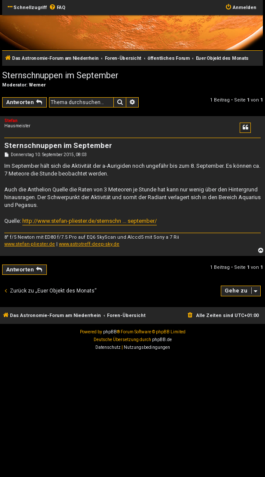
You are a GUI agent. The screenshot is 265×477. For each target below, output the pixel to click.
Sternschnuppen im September (60, 75)
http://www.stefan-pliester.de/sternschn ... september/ (89, 221)
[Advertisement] (132, 416)
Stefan (11, 120)
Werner (37, 85)
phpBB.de (162, 339)
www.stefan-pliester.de (29, 244)
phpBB (110, 331)
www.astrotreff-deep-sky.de (89, 244)
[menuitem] (57, 8)
